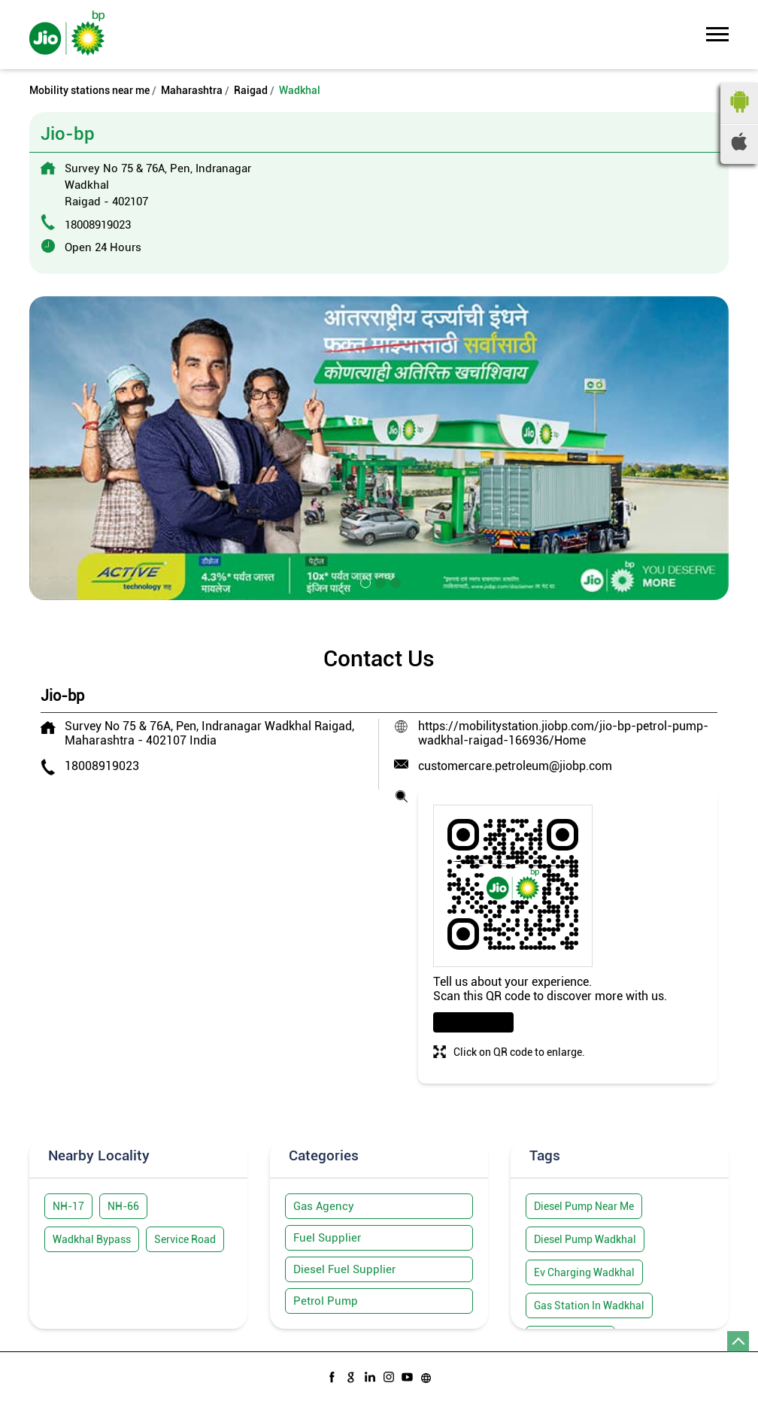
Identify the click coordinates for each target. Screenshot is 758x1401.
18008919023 (98, 225)
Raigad (251, 90)
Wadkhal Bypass (92, 1239)
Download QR (473, 1022)
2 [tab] (379, 581)
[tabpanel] (379, 448)
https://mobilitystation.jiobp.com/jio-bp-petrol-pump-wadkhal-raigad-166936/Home (563, 733)
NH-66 (123, 1206)
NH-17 (68, 1206)
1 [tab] (364, 581)
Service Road (185, 1239)
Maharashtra (192, 90)
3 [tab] (394, 581)
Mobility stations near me (89, 90)
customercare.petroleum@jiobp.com (515, 766)
